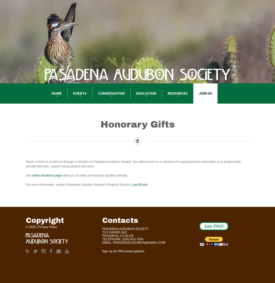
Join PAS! (214, 226)
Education (143, 95)
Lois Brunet (139, 184)
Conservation (108, 95)
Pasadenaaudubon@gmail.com (139, 242)
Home (54, 95)
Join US (202, 95)
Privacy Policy (47, 227)
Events (77, 95)
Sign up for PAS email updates (123, 251)
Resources (175, 95)
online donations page (47, 175)
